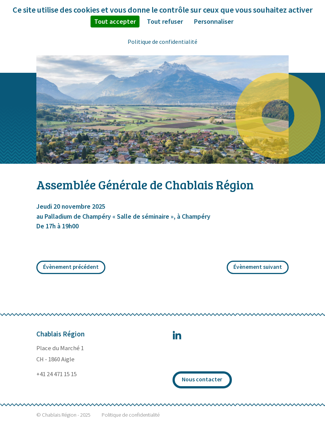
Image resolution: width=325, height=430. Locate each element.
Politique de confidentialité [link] (162, 41)
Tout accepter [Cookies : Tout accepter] (115, 21)
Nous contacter (202, 379)
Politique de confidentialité (131, 415)
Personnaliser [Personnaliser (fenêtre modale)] (213, 21)
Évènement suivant (257, 266)
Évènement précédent (71, 266)
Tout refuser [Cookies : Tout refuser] (165, 21)
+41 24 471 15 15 (56, 374)
